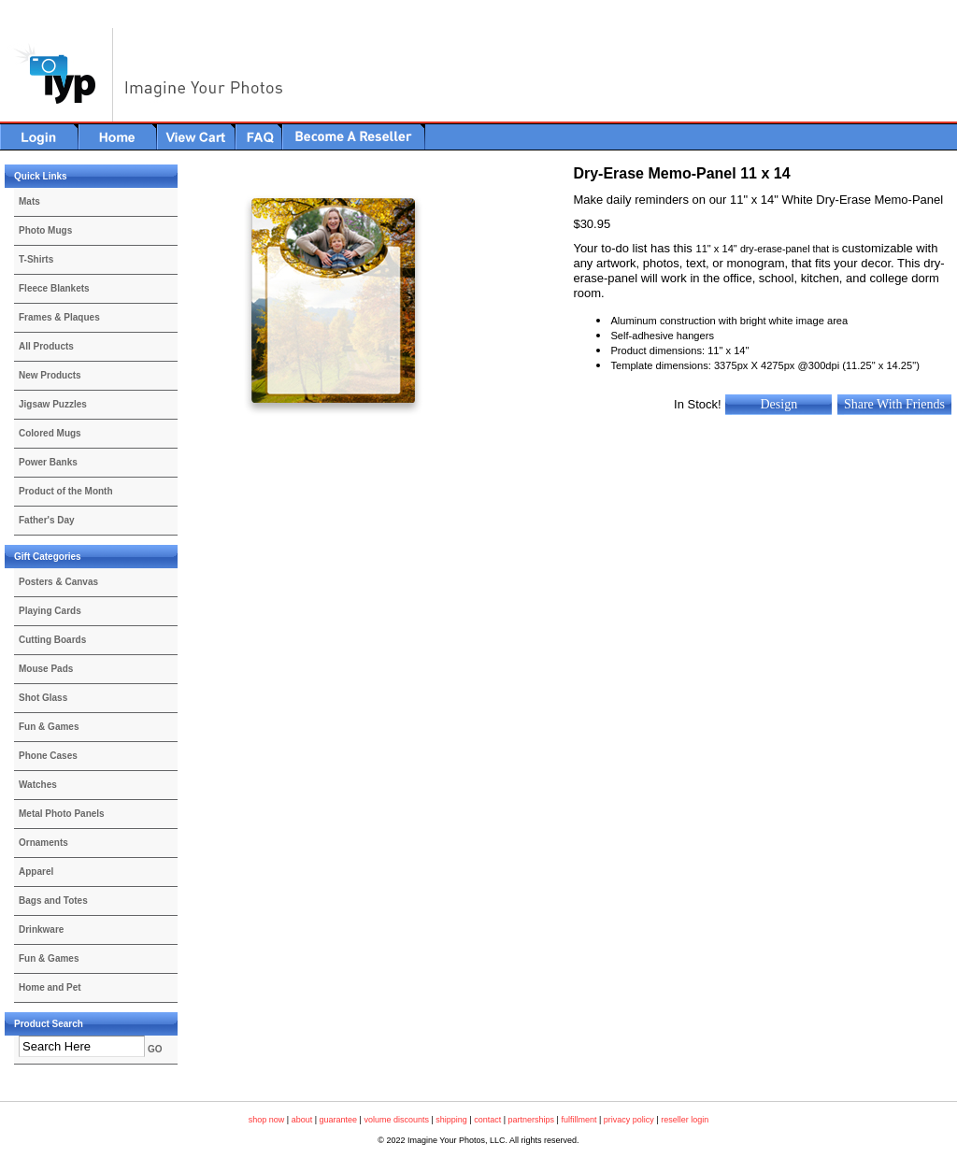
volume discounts (396, 1119)
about (302, 1119)
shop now (267, 1119)
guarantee (339, 1119)
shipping (451, 1119)
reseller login (684, 1119)
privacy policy (629, 1119)
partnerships (531, 1119)
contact (487, 1119)
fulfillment (578, 1119)
